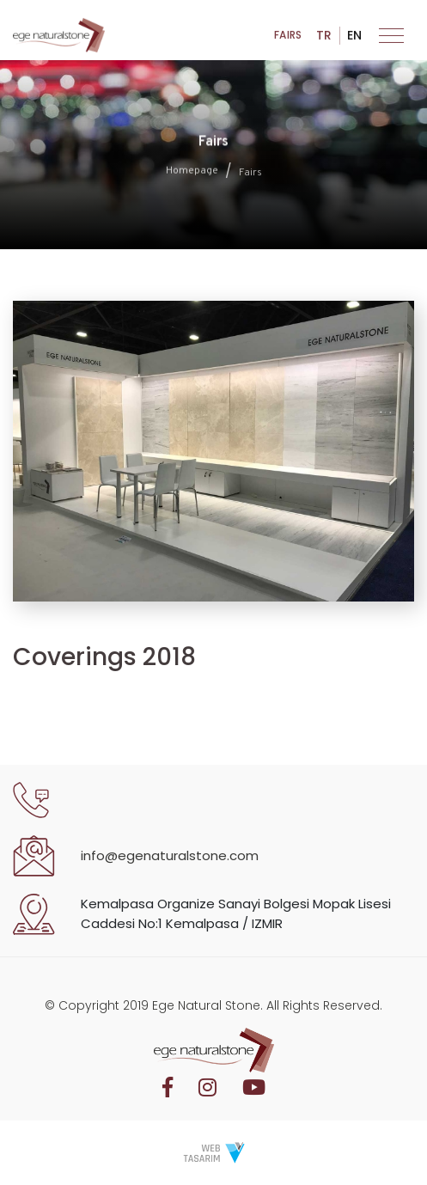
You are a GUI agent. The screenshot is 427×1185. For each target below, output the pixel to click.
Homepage (192, 173)
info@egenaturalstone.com (170, 855)
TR (324, 38)
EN (354, 38)
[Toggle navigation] (391, 39)
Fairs (288, 39)
